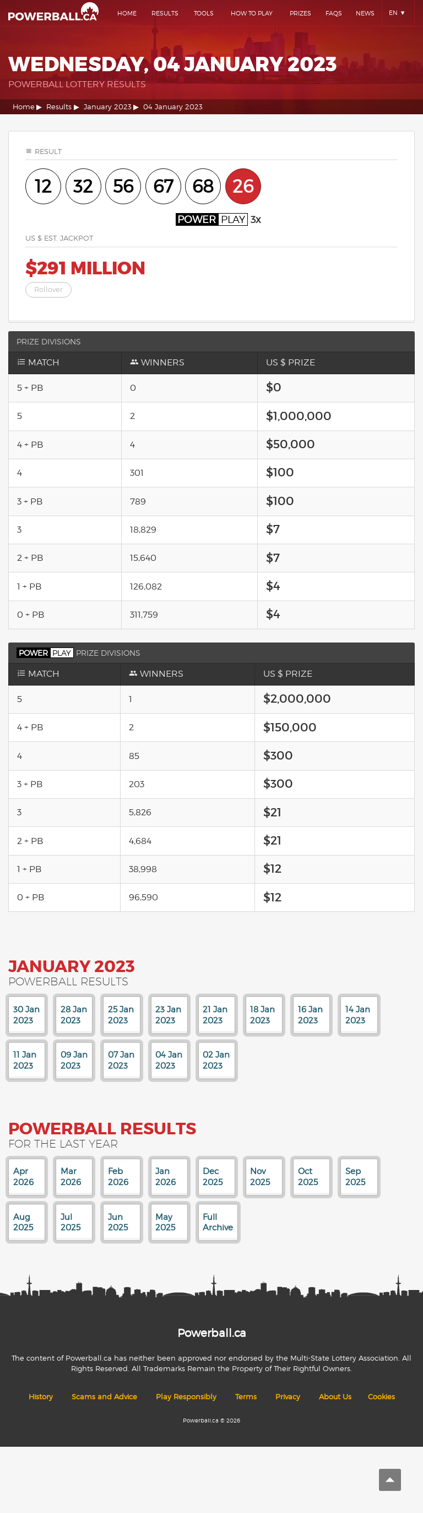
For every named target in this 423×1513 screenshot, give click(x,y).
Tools (204, 13)
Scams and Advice (104, 1397)
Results (164, 13)
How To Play (252, 13)
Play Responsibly (186, 1397)
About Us (335, 1397)
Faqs (334, 13)
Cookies (381, 1397)
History (41, 1397)
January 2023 (108, 107)
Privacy (287, 1397)
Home (127, 13)
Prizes (300, 13)
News (365, 13)
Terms (246, 1397)
